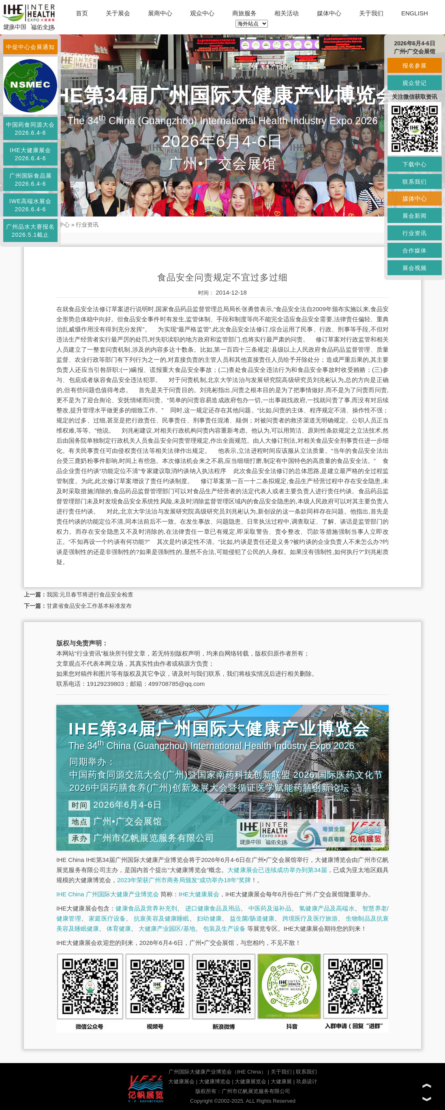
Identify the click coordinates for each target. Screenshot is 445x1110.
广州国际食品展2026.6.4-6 (30, 179)
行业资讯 (87, 224)
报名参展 (414, 65)
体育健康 (119, 928)
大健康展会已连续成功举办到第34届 (277, 869)
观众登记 (414, 83)
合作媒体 (414, 250)
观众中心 (202, 13)
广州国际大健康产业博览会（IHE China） (217, 1072)
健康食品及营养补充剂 (146, 908)
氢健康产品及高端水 (326, 908)
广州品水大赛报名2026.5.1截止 (30, 230)
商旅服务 (244, 13)
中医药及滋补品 (269, 908)
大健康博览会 (215, 1081)
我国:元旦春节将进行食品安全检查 (90, 594)
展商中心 (160, 13)
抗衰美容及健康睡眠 (161, 918)
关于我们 (371, 13)
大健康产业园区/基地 (167, 928)
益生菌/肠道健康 (252, 918)
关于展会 (118, 13)
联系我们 (306, 1072)
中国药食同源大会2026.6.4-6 (30, 128)
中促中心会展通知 (30, 47)
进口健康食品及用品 (212, 908)
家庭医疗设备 (107, 918)
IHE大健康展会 (199, 894)
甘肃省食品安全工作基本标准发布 (89, 606)
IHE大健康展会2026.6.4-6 (30, 154)
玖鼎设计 (306, 1081)
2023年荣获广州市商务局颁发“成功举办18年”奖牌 (184, 880)
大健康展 (281, 1081)
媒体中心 (329, 13)
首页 (82, 13)
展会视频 (414, 268)
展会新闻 (414, 215)
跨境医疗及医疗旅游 (310, 918)
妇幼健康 (209, 918)
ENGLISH (414, 13)
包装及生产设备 (224, 928)
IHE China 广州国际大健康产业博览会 (107, 894)
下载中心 (414, 164)
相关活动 (286, 13)
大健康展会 (181, 1081)
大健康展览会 (250, 1081)
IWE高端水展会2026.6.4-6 (30, 205)
